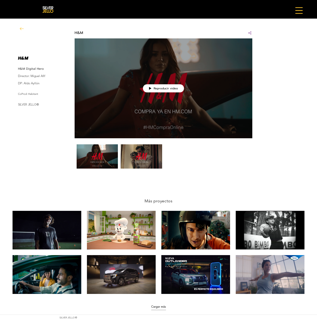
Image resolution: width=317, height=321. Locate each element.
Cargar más (158, 306)
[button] (299, 10)
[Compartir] (248, 33)
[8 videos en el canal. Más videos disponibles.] (158, 252)
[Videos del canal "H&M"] (163, 157)
